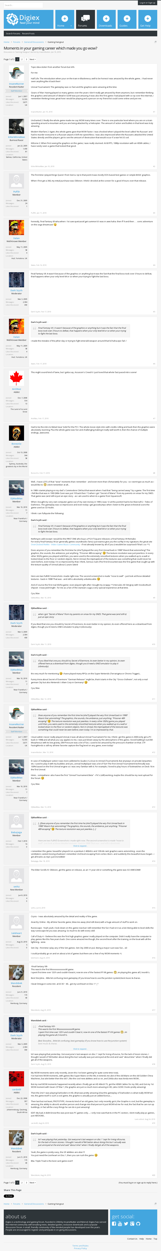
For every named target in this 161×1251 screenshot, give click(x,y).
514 (25, 400)
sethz (17, 886)
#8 (154, 473)
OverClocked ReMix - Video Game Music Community (55, 544)
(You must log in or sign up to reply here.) (138, 1182)
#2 (154, 166)
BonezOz (16, 444)
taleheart (16, 933)
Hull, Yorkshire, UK (19, 258)
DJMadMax (16, 498)
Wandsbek (16, 983)
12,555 (24, 99)
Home (149, 1238)
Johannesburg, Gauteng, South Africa (17, 1110)
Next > (33, 59)
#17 (153, 1010)
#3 (154, 213)
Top (155, 1238)
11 (26, 510)
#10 (153, 644)
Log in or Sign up (147, 2)
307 (25, 1101)
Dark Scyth (16, 290)
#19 (153, 1123)
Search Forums (13, 33)
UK (26, 105)
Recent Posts (28, 33)
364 (25, 455)
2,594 (25, 302)
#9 (154, 598)
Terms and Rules (80, 1245)
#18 (153, 1064)
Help (141, 1238)
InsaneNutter (44, 52)
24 (26, 203)
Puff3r (16, 191)
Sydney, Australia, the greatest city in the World (16, 465)
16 (26, 844)
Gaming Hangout (22, 52)
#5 (154, 312)
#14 (153, 861)
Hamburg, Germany (18, 1003)
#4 (154, 265)
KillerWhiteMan (16, 137)
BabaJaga (16, 832)
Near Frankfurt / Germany (20, 519)
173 (25, 995)
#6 (154, 364)
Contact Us (132, 1238)
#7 (154, 418)
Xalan (16, 238)
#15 (153, 908)
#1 (154, 112)
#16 (153, 958)
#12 (153, 752)
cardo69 (16, 1089)
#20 (153, 1175)
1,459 (25, 149)
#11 (153, 699)
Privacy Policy (80, 1248)
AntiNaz (16, 389)
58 (26, 250)
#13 (153, 807)
